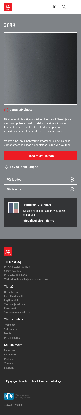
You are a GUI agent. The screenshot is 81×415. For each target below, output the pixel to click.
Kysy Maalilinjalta (14, 296)
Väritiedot (40, 179)
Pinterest (9, 359)
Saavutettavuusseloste (17, 312)
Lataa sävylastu (18, 110)
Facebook (9, 350)
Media (7, 333)
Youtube (8, 363)
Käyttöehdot (11, 300)
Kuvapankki (10, 308)
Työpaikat (9, 324)
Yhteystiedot (11, 329)
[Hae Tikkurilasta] (64, 6)
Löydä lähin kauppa (24, 167)
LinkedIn (9, 368)
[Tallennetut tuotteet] (54, 7)
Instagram (10, 354)
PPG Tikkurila (12, 337)
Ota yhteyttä (11, 292)
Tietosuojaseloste (14, 304)
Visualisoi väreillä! (39, 220)
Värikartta (40, 189)
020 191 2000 (18, 275)
